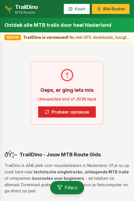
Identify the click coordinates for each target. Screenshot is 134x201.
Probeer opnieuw (67, 112)
